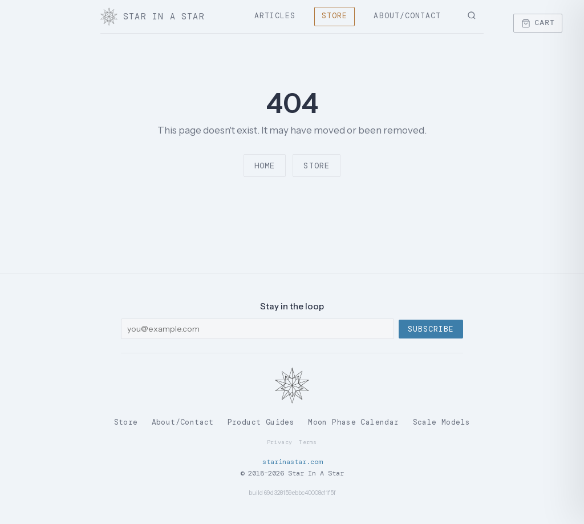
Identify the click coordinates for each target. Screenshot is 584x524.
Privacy (279, 442)
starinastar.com (292, 461)
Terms (308, 442)
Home (264, 165)
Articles (274, 16)
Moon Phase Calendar (353, 422)
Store (334, 16)
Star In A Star (152, 16)
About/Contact (407, 16)
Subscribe (431, 329)
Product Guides (261, 422)
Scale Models (442, 422)
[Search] (472, 16)
